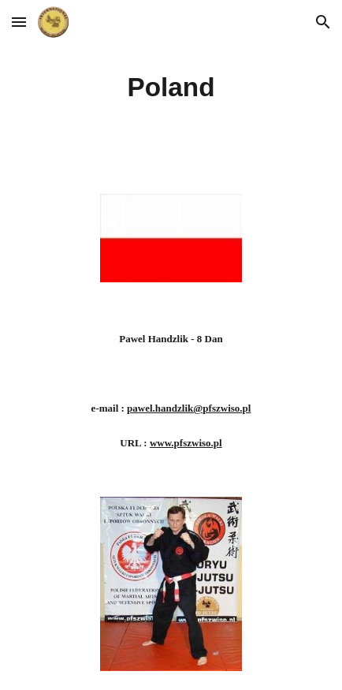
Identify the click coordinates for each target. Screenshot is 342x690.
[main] (171, 87)
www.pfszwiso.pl (186, 443)
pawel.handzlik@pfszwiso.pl (189, 408)
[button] (19, 21)
